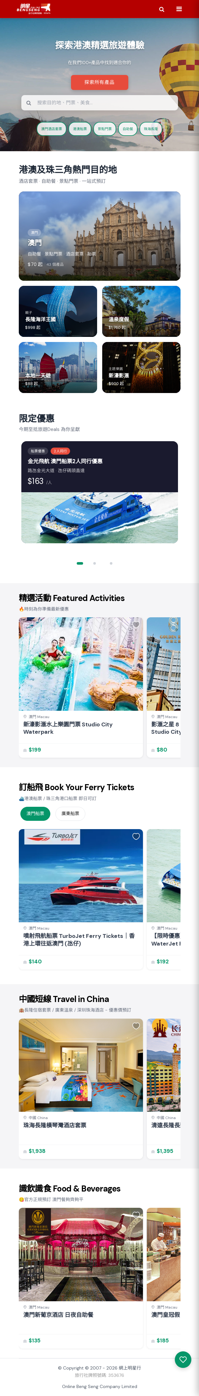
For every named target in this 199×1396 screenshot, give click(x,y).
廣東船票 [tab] (70, 813)
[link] (81, 687)
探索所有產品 (99, 82)
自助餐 (128, 129)
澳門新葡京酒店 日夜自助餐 (58, 1315)
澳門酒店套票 (51, 129)
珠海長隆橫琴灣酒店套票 (54, 1125)
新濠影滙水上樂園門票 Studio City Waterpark (68, 728)
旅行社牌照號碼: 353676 (99, 1375)
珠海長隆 (151, 129)
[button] (83, 563)
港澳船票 (80, 129)
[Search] (161, 9)
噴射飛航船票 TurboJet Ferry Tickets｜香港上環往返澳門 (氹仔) (79, 939)
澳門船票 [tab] (35, 813)
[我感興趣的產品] (183, 1359)
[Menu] (179, 9)
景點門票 (105, 129)
